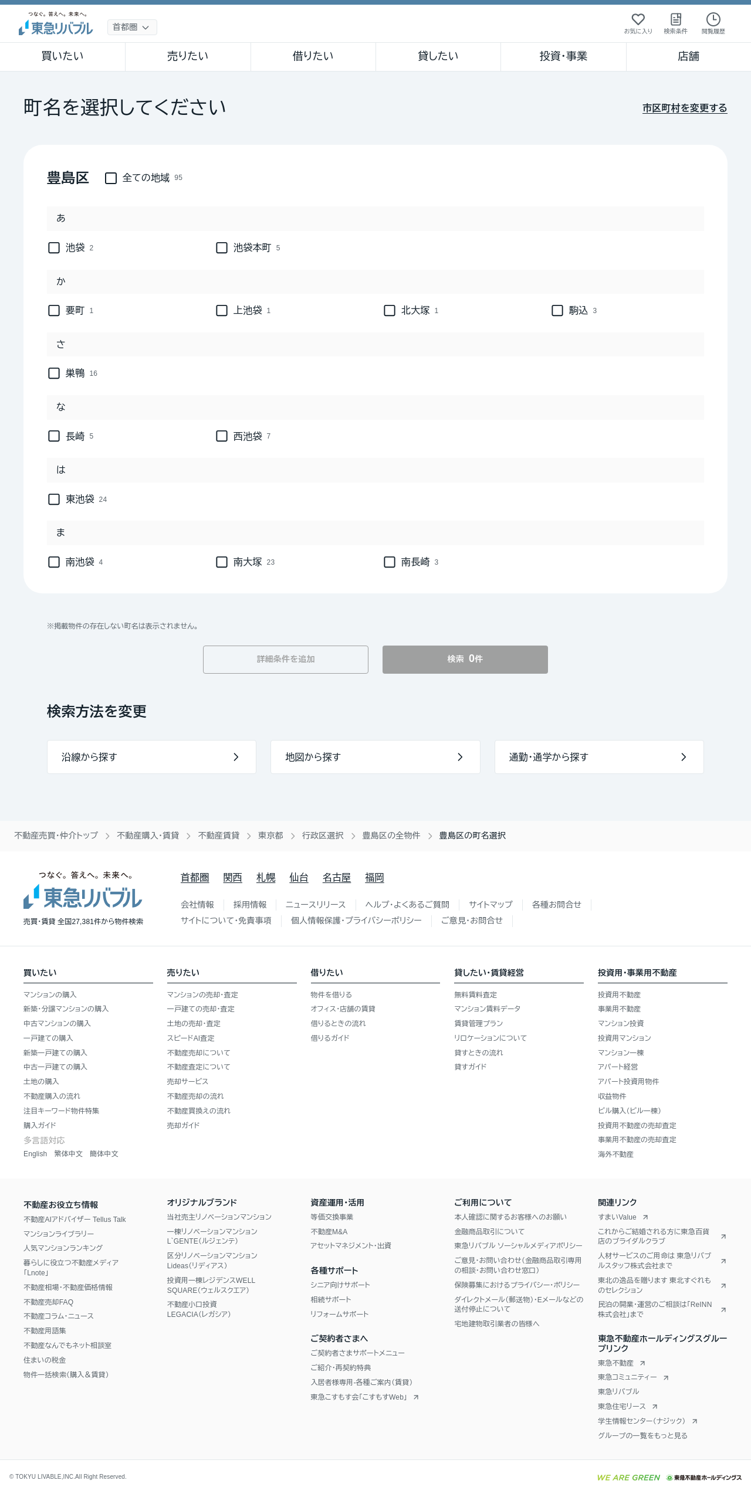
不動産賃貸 (218, 835)
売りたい (187, 56)
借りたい (313, 56)
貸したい (438, 56)
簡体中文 (104, 1154)
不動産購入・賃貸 (148, 835)
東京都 (270, 835)
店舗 (688, 56)
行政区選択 (323, 835)
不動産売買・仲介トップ (56, 835)
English (35, 1154)
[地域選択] (132, 27)
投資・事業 (563, 56)
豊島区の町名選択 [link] (472, 835)
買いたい (62, 56)
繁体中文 (68, 1154)
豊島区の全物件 (392, 835)
